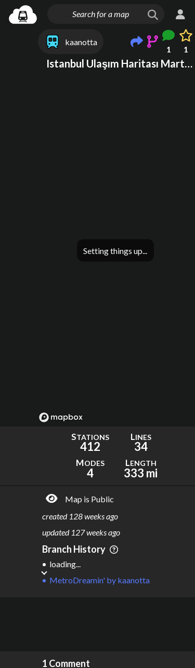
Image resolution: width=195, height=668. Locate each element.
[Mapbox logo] (61, 417)
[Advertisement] (115, 624)
